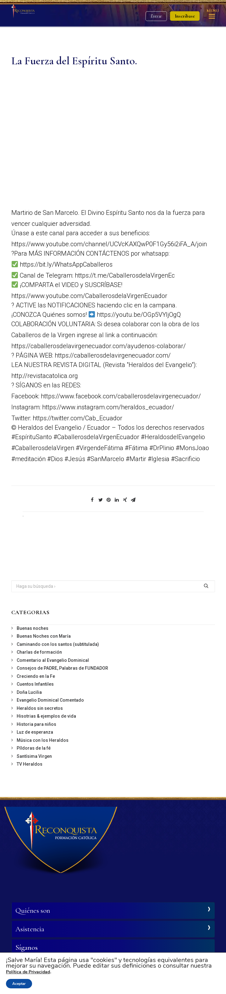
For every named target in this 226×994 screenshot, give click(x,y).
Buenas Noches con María (44, 636)
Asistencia (29, 929)
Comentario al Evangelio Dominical (53, 660)
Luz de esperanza (35, 732)
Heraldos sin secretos (40, 708)
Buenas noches (32, 628)
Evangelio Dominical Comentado (50, 700)
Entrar (156, 16)
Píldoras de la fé (34, 748)
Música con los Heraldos (43, 740)
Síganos (26, 947)
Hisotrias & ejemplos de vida (46, 716)
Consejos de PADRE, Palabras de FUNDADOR (62, 668)
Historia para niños (36, 724)
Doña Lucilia (29, 692)
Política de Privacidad (28, 972)
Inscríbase (185, 16)
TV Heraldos (29, 764)
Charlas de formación (39, 652)
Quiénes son (32, 910)
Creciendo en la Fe (36, 676)
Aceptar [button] (19, 983)
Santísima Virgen (34, 756)
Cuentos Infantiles (35, 684)
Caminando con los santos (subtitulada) (58, 644)
